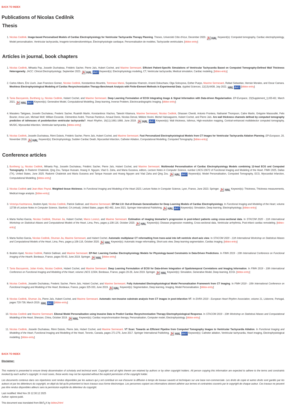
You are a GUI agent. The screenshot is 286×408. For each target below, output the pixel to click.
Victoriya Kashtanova (21, 204)
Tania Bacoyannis (19, 98)
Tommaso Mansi (115, 83)
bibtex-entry (191, 41)
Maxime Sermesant (130, 67)
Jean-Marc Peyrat (41, 188)
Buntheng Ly (36, 98)
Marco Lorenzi (91, 219)
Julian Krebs (36, 268)
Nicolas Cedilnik (18, 37)
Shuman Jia (58, 219)
